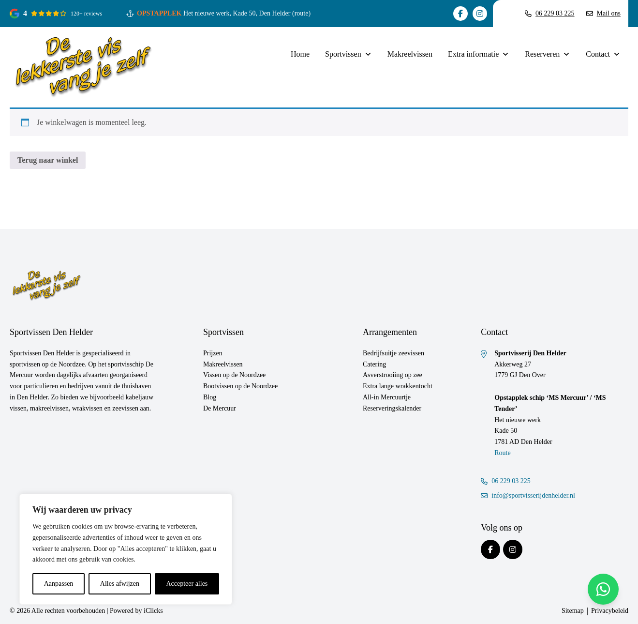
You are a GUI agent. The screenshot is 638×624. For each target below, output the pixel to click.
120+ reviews (86, 13)
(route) (301, 13)
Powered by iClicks (136, 610)
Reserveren (547, 54)
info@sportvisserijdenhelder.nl (528, 495)
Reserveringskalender (392, 408)
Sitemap (573, 610)
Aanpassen (59, 583)
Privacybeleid (609, 610)
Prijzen (213, 353)
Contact (603, 54)
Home (300, 54)
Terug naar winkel (47, 160)
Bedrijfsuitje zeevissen (393, 353)
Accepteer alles (187, 583)
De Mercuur (219, 408)
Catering (374, 364)
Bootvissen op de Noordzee (240, 386)
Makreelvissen (409, 54)
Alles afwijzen (119, 583)
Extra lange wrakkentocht (397, 386)
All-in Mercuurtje (387, 397)
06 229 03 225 (506, 481)
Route (502, 453)
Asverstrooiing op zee (392, 375)
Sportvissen (348, 54)
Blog (209, 397)
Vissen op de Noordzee (234, 375)
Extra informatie (478, 54)
